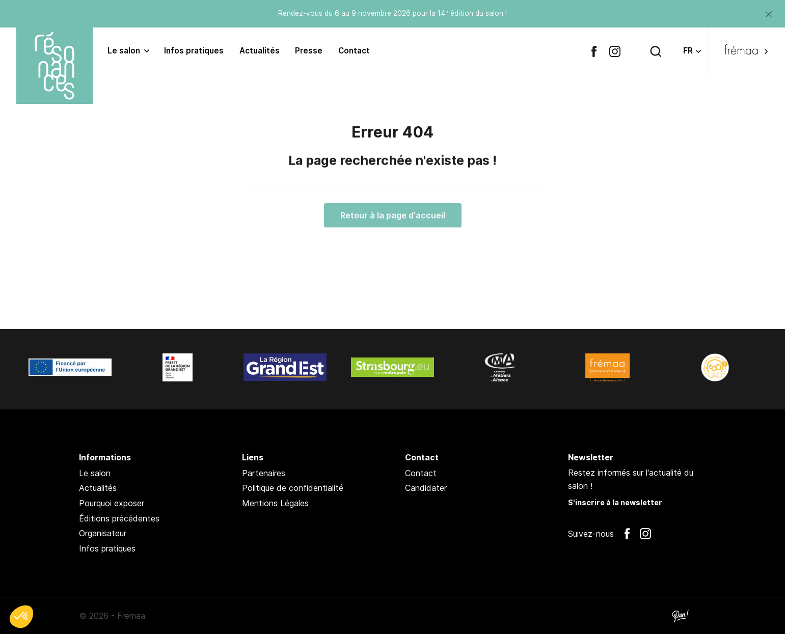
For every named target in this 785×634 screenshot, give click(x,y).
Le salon (123, 51)
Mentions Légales (275, 503)
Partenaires (263, 473)
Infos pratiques (194, 51)
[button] (21, 616)
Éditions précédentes (119, 518)
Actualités (259, 51)
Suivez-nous (591, 534)
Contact (354, 51)
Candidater (426, 488)
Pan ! (680, 615)
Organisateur (102, 533)
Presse (308, 51)
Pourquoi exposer (111, 503)
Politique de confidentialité (292, 488)
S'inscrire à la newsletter (615, 502)
